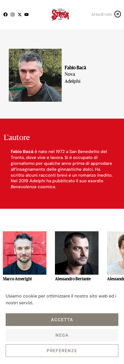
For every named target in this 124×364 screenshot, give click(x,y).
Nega (62, 335)
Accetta (62, 319)
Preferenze (62, 350)
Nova (70, 74)
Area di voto (101, 15)
